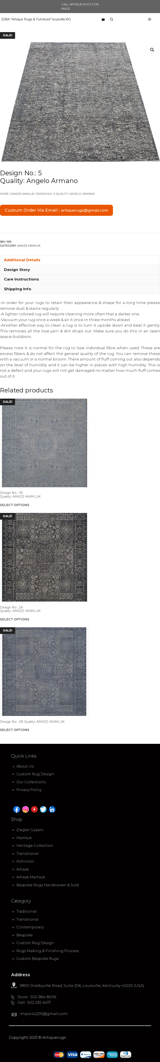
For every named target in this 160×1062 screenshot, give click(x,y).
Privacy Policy (28, 790)
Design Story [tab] (17, 269)
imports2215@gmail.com (43, 1013)
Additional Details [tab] (22, 260)
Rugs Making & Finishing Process (47, 951)
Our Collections (30, 782)
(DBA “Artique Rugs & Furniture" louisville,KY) (36, 19)
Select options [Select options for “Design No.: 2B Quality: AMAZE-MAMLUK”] (14, 730)
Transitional (27, 854)
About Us (25, 766)
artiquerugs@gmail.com (84, 210)
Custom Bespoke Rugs (37, 959)
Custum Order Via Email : (56, 210)
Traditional (26, 911)
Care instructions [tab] (21, 279)
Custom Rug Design (35, 774)
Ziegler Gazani (29, 830)
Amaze (22, 869)
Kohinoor (25, 861)
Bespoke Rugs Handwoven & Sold (47, 885)
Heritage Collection (34, 846)
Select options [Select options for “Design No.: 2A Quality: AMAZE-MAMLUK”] (14, 619)
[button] (152, 50)
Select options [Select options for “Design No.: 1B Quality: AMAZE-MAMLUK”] (14, 505)
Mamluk (24, 838)
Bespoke (24, 935)
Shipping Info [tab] (17, 289)
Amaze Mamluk (22, 193)
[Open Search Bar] (111, 19)
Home (4, 193)
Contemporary (30, 927)
